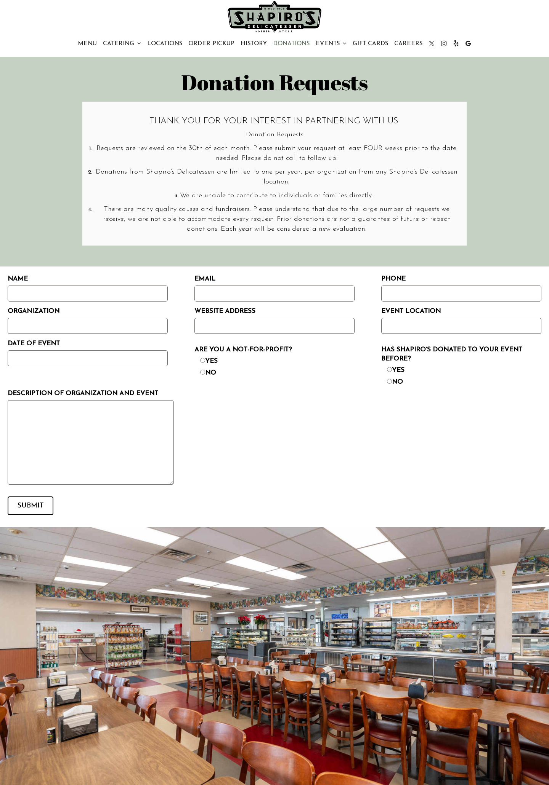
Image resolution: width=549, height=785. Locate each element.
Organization (33, 311)
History (254, 44)
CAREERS (408, 44)
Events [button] (331, 43)
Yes (211, 361)
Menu (87, 44)
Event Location (411, 311)
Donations (291, 44)
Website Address (224, 311)
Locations (164, 44)
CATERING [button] (122, 43)
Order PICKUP (211, 44)
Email (204, 279)
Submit (31, 505)
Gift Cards (370, 44)
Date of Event (34, 343)
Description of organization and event (83, 393)
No (210, 373)
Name (18, 279)
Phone (393, 279)
